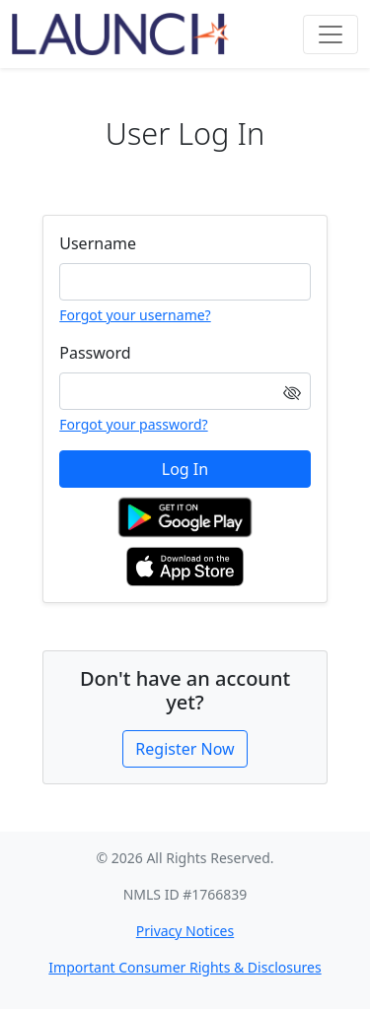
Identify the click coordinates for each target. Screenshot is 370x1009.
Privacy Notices (185, 930)
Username (97, 243)
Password (94, 353)
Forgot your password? (133, 424)
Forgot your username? (134, 314)
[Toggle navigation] (330, 34)
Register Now (184, 749)
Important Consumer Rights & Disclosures (184, 967)
